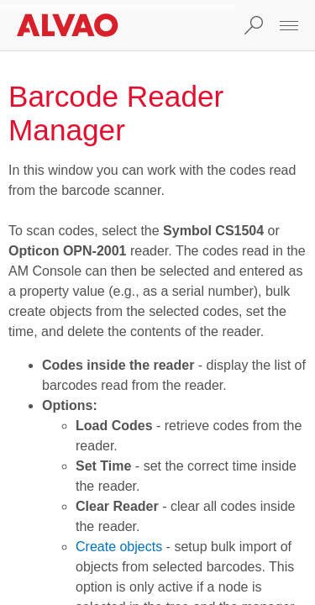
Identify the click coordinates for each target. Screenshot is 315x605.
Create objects (119, 546)
